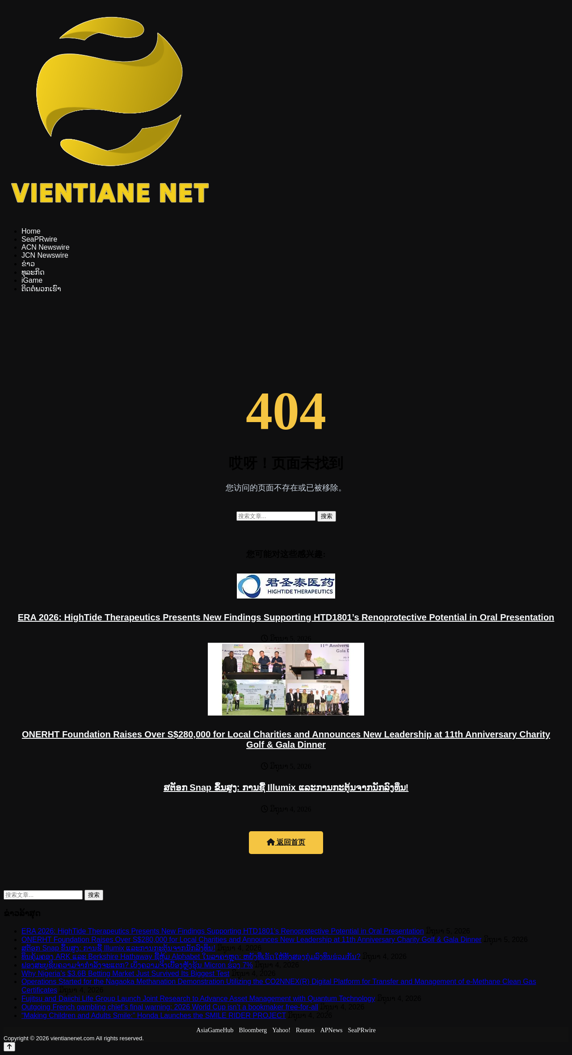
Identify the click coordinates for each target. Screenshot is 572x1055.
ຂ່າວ (28, 264)
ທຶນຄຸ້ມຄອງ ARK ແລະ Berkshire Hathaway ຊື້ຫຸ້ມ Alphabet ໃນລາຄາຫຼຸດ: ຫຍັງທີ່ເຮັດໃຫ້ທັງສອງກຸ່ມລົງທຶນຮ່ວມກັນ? (191, 956)
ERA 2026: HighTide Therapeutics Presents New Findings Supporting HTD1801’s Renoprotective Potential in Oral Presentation (286, 617)
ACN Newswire (45, 247)
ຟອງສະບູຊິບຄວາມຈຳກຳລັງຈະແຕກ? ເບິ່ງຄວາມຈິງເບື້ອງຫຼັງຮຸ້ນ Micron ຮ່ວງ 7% (137, 965)
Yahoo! (281, 1030)
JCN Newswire (44, 255)
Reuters (305, 1030)
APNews (331, 1030)
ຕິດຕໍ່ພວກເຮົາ (41, 289)
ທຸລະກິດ (33, 272)
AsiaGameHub (214, 1030)
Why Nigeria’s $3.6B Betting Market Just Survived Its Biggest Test (125, 973)
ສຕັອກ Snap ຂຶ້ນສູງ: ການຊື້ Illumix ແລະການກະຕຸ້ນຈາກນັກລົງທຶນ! (286, 787)
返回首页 (286, 842)
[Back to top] (9, 1046)
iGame (31, 280)
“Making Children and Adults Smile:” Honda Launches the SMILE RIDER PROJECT (153, 1015)
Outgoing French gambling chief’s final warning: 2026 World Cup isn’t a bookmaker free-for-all (169, 1007)
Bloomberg (253, 1030)
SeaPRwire (39, 239)
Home (31, 231)
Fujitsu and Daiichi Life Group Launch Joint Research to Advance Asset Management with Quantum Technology (198, 998)
